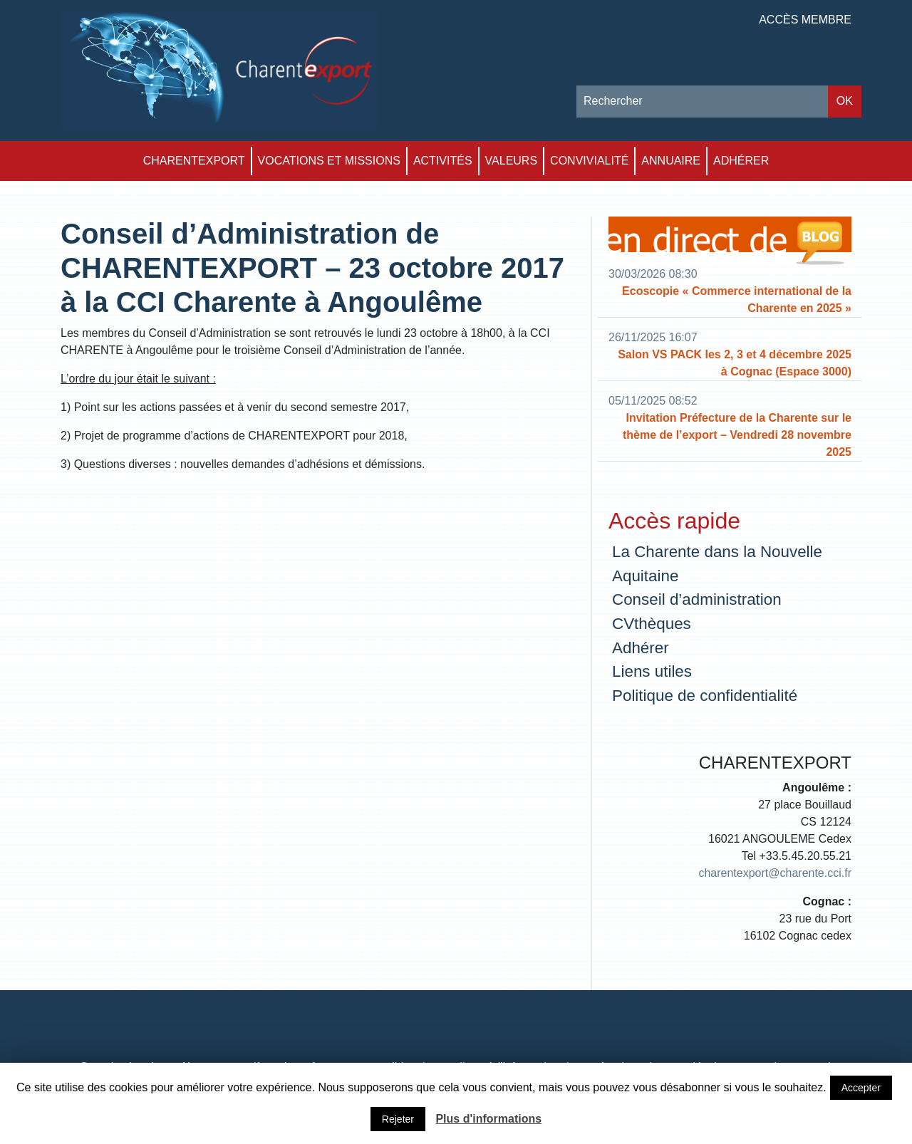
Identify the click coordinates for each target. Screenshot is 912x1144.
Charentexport (194, 161)
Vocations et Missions (329, 161)
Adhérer (741, 161)
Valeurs (511, 161)
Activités (442, 161)
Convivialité (589, 161)
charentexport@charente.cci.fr (774, 873)
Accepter (861, 1087)
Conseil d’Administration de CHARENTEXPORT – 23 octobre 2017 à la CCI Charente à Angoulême (312, 268)
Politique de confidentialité (704, 695)
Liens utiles (652, 671)
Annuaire (670, 161)
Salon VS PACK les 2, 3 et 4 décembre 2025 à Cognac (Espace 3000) (734, 363)
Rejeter (398, 1119)
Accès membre (805, 20)
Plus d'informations (488, 1119)
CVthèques (651, 624)
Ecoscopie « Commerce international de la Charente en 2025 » (736, 299)
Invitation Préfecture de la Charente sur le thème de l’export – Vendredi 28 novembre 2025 (737, 435)
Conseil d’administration (697, 599)
